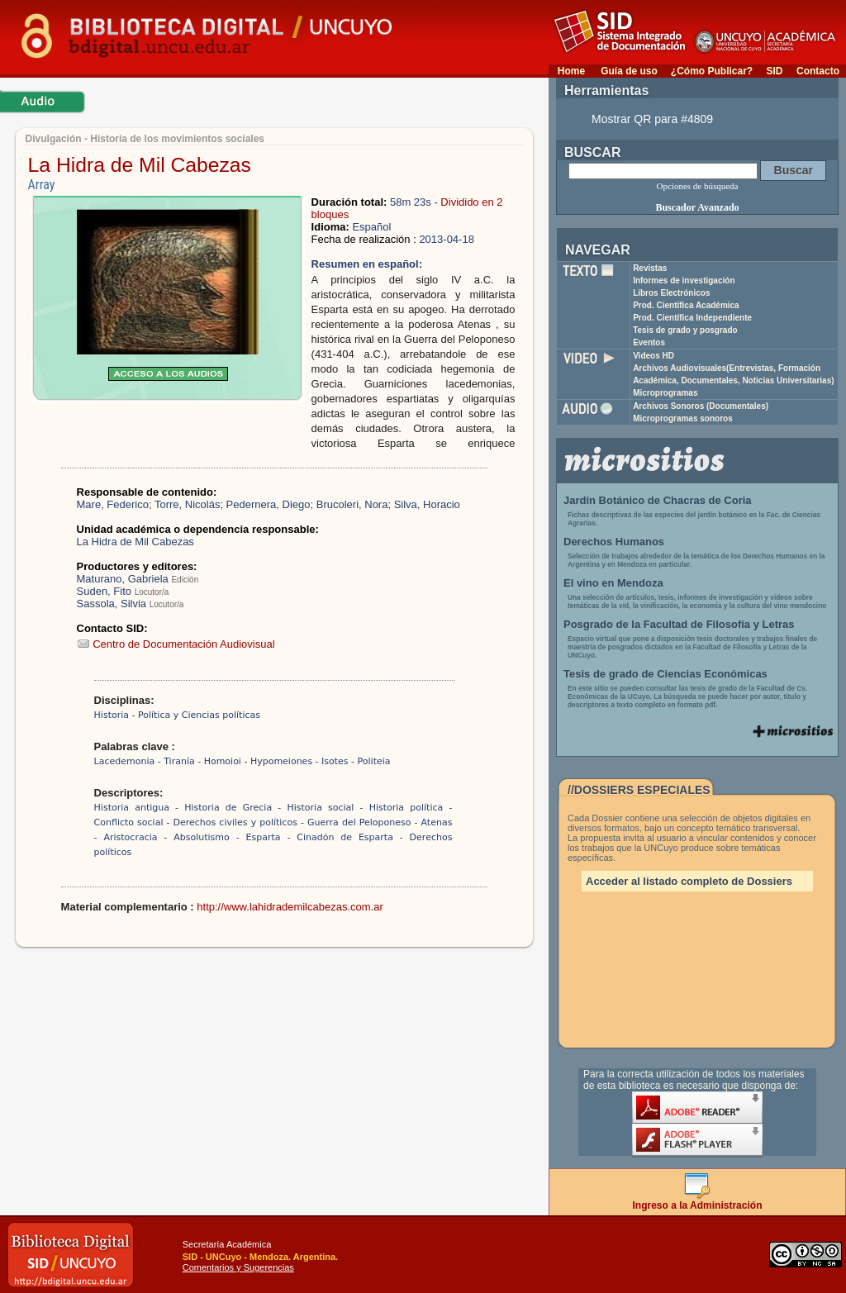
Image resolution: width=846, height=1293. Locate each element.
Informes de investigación (683, 280)
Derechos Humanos (613, 541)
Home (571, 71)
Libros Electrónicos (671, 292)
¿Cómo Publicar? (712, 71)
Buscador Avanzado (697, 207)
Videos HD (653, 355)
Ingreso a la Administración (698, 1201)
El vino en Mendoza (613, 583)
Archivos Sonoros (700, 406)
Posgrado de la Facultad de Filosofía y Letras (679, 624)
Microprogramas (665, 392)
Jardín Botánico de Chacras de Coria (657, 500)
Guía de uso (629, 71)
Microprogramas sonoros (683, 418)
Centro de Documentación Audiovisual (176, 644)
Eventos (649, 342)
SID (774, 71)
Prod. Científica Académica (686, 305)
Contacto (817, 71)
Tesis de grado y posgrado (685, 330)
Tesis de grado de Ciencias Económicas (665, 674)
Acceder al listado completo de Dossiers (689, 881)
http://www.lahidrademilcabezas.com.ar (290, 907)
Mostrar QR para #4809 (652, 119)
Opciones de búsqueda (698, 186)
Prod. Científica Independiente (692, 317)
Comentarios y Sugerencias (238, 1267)
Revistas (650, 268)
